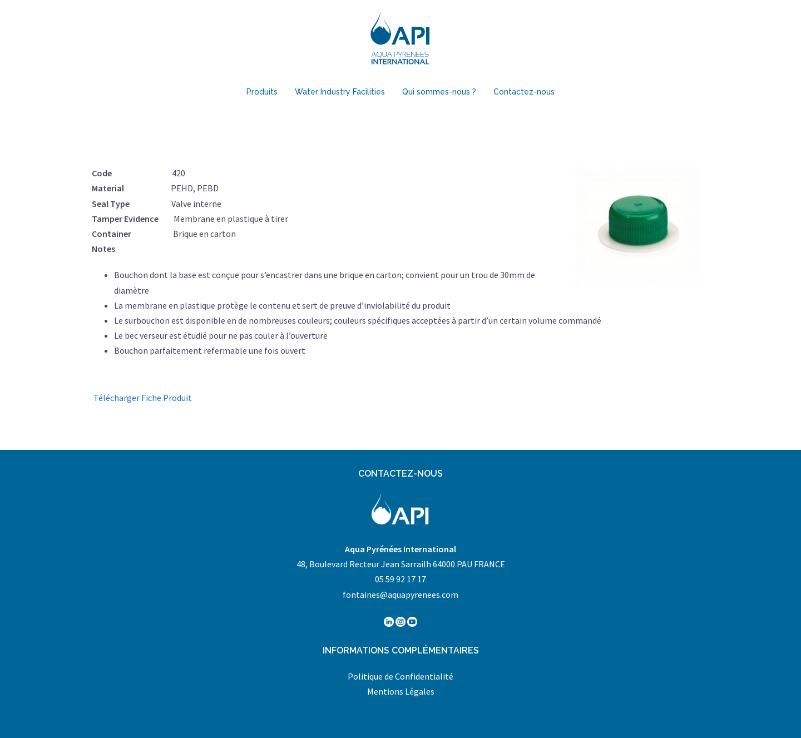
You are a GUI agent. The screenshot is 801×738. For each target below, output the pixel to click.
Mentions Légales (400, 691)
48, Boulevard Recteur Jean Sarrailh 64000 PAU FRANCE (400, 563)
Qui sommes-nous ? (439, 91)
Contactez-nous (524, 91)
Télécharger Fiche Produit (142, 397)
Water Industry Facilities (340, 91)
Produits (262, 91)
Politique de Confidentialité (400, 676)
